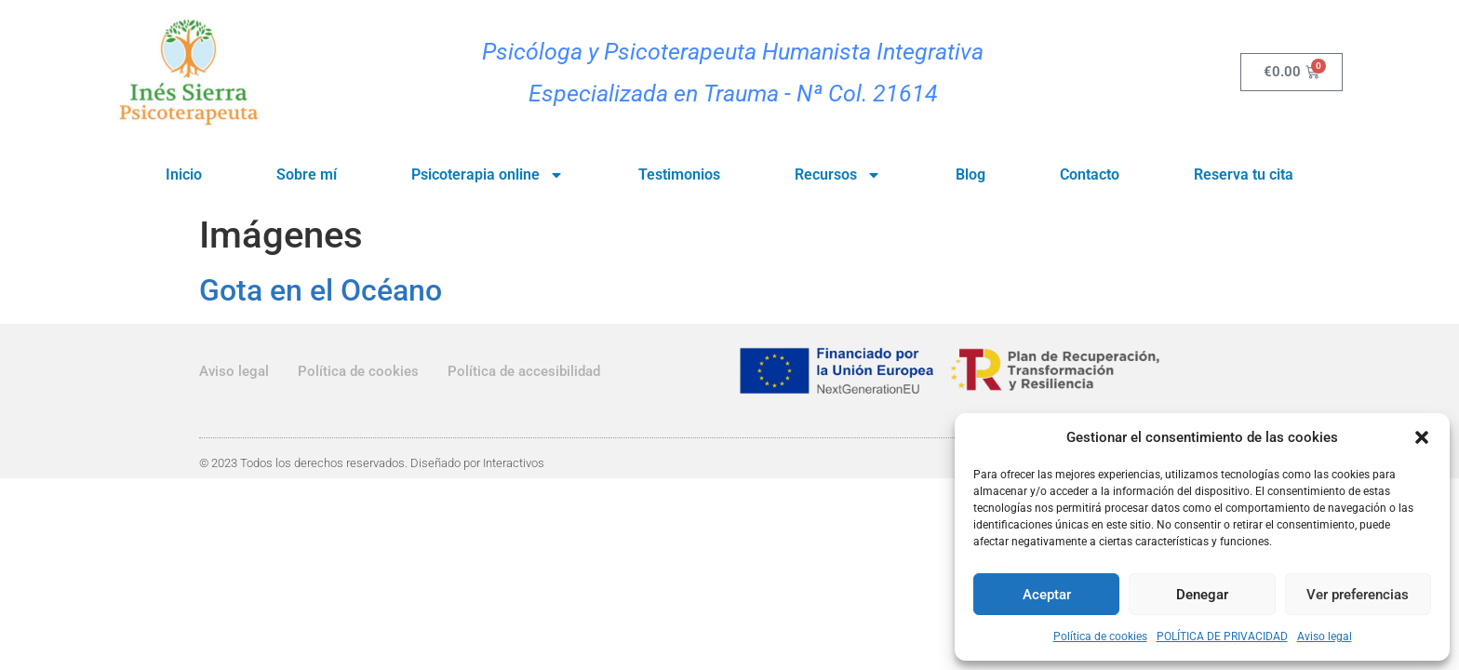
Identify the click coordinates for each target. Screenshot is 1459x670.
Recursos (838, 175)
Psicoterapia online (487, 175)
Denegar (1202, 594)
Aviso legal (1324, 636)
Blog (970, 174)
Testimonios (679, 174)
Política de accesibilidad (524, 371)
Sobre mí (306, 174)
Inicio (184, 174)
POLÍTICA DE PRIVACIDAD (1222, 636)
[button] (1421, 437)
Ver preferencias (1357, 594)
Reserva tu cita (1243, 174)
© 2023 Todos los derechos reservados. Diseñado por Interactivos (371, 463)
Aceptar (1047, 594)
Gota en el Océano (320, 290)
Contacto (1089, 174)
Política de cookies (1100, 636)
